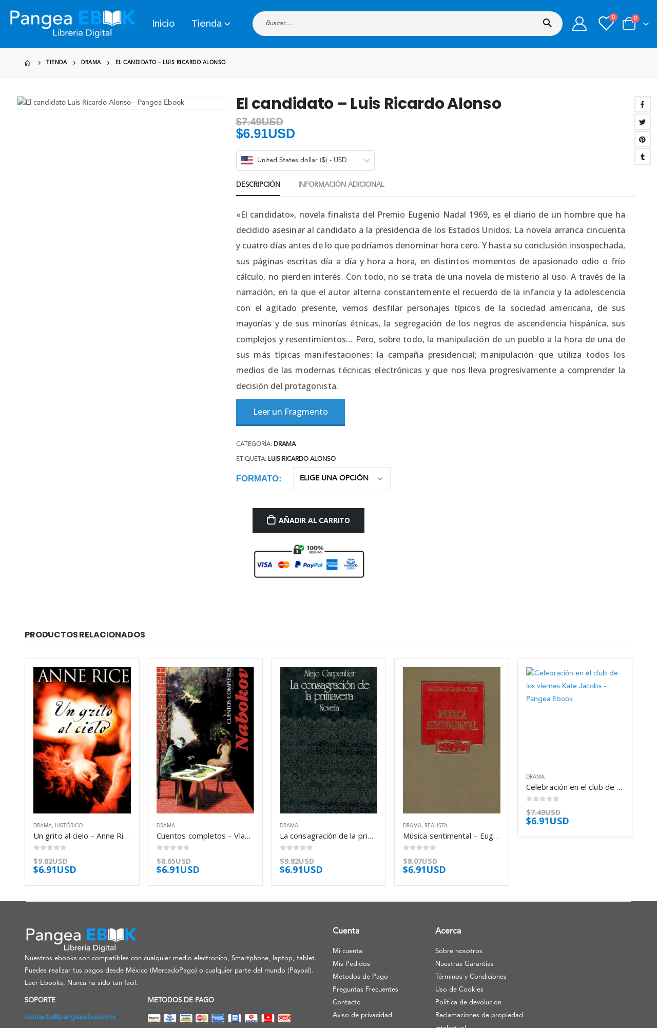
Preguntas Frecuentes (365, 908)
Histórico (69, 744)
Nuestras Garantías (464, 883)
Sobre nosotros (458, 870)
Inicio (163, 23)
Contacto (347, 921)
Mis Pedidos (351, 883)
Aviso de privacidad (362, 934)
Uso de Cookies (459, 908)
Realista (436, 744)
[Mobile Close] (2, 1021)
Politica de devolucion (468, 921)
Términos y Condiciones (471, 896)
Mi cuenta (347, 870)
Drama (42, 744)
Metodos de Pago (360, 896)
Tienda (206, 23)
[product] (82, 683)
